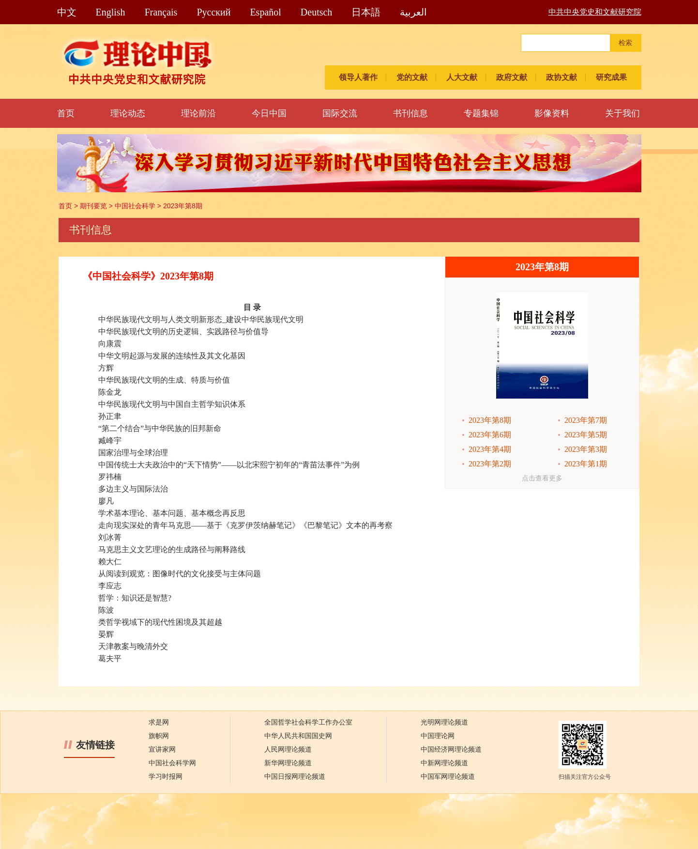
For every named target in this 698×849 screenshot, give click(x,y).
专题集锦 (481, 113)
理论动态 (127, 113)
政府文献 (511, 77)
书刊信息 (410, 113)
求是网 (159, 722)
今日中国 (269, 113)
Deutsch (317, 12)
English (110, 12)
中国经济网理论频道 (451, 749)
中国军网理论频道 (448, 776)
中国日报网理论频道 (294, 776)
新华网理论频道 (288, 763)
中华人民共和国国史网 (298, 736)
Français (161, 12)
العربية (413, 12)
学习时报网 (165, 776)
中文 (66, 12)
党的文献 (411, 77)
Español (265, 12)
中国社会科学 (135, 206)
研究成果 (611, 77)
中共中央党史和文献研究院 (594, 12)
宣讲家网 (162, 749)
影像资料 (551, 113)
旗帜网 (159, 736)
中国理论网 (438, 736)
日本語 (365, 12)
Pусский (213, 12)
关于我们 (622, 113)
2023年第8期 (182, 206)
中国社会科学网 (172, 763)
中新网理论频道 (444, 763)
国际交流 (339, 113)
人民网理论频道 (288, 749)
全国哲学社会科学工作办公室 (308, 722)
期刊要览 (93, 206)
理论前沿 (198, 113)
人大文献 (461, 77)
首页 (66, 113)
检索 (625, 42)
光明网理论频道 (444, 722)
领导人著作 (358, 77)
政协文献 (561, 77)
